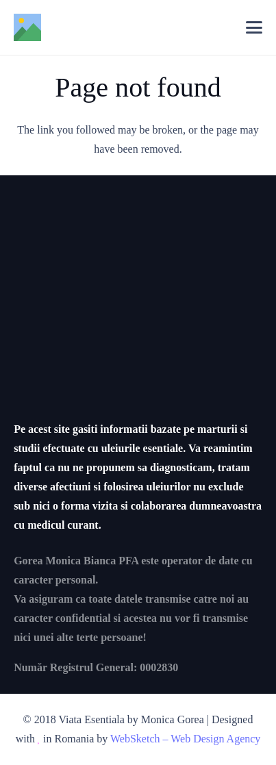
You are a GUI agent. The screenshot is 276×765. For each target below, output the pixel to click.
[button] (254, 27)
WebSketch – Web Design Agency (185, 738)
